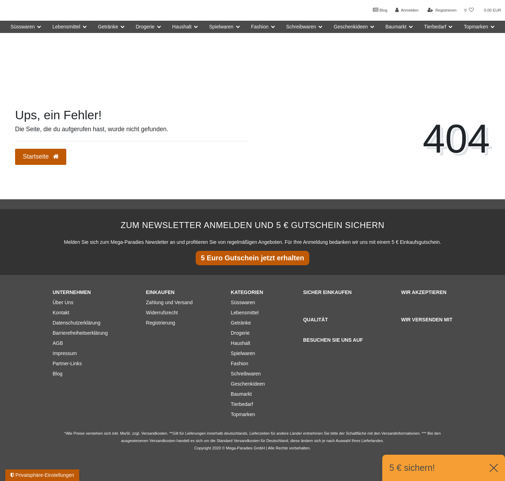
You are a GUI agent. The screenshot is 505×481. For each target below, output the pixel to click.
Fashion (239, 363)
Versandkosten (247, 441)
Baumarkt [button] (395, 26)
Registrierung (160, 323)
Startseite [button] (41, 156)
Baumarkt (241, 394)
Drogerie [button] (145, 26)
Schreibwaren (246, 373)
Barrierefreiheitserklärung (80, 333)
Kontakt (61, 312)
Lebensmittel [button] (66, 26)
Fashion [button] (260, 26)
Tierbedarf (242, 404)
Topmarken (243, 414)
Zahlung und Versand (169, 302)
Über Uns (63, 302)
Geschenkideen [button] (351, 26)
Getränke (241, 323)
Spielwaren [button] (221, 26)
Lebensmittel (244, 312)
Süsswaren (243, 302)
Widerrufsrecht (162, 312)
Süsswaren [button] (23, 26)
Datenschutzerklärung (76, 323)
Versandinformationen (401, 433)
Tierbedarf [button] (435, 26)
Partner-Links (67, 363)
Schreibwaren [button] (301, 26)
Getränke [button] (108, 26)
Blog (380, 9)
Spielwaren (243, 353)
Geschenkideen (248, 384)
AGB (58, 343)
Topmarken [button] (476, 26)
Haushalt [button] (181, 26)
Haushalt (240, 343)
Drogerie (240, 333)
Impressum (65, 353)
